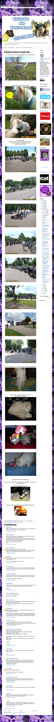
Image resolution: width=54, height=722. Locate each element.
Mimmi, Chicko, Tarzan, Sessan (12, 629)
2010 (42, 293)
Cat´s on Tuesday (46, 250)
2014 (42, 203)
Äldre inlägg (34, 710)
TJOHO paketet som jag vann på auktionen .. (46, 258)
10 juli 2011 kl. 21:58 (10, 617)
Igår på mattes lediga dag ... (45, 229)
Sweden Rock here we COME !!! (46, 282)
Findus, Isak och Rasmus (11, 658)
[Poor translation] (5, 6)
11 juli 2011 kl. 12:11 (10, 689)
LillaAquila (8, 608)
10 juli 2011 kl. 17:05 (10, 580)
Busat (9, 522)
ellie (7, 700)
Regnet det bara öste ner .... (45, 231)
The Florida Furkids (10, 573)
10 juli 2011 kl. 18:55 (10, 596)
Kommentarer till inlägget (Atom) (18, 712)
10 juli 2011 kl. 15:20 (11, 570)
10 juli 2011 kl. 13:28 (10, 544)
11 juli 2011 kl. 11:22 (10, 682)
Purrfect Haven (9, 620)
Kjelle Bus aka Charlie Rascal (45, 59)
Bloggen (5, 47)
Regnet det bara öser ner (45, 246)
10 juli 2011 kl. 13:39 (10, 552)
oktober (44, 212)
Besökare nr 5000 (44, 278)
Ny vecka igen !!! (45, 252)
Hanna (7, 693)
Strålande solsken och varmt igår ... (46, 254)
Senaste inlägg (7, 710)
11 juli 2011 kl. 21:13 (10, 706)
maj (43, 285)
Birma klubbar (11, 47)
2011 (42, 208)
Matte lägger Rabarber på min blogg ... (46, 274)
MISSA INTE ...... (45, 237)
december (44, 209)
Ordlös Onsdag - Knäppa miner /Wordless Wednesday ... (45, 262)
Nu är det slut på (45, 233)
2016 (42, 200)
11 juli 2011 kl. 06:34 (10, 664)
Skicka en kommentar (9, 708)
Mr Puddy (8, 648)
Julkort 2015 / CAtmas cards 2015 (24, 47)
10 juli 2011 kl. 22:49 (11, 625)
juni (43, 284)
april (43, 287)
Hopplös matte (16, 522)
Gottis (11, 522)
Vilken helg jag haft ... (46, 239)
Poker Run (21, 522)
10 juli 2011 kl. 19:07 (10, 605)
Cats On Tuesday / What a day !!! (46, 266)
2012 (42, 206)
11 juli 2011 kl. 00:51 (10, 655)
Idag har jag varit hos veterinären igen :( (45, 225)
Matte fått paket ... (46, 256)
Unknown (8, 668)
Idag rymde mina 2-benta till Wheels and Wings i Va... (45, 243)
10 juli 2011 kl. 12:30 (11, 531)
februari (44, 290)
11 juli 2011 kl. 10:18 (10, 673)
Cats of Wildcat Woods (11, 593)
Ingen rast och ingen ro (45, 223)
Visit (45, 172)
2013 (42, 205)
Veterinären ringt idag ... (45, 220)
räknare (41, 81)
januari (43, 291)
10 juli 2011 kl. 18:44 (10, 589)
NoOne (7, 556)
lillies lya (8, 527)
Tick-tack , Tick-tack (46, 279)
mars (43, 288)
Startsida (21, 710)
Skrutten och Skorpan (11, 677)
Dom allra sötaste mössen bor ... (45, 235)
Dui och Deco (9, 566)
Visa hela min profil (44, 76)
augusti (43, 215)
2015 (42, 202)
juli (43, 217)
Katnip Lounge (9, 599)
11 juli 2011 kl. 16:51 (10, 697)
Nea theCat (8, 583)
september (44, 214)
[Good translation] (2, 6)
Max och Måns (9, 547)
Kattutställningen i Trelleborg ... (46, 268)
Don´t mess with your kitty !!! (45, 249)
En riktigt (44, 218)
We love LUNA (9, 534)
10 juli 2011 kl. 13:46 (10, 562)
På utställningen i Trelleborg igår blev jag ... (45, 271)
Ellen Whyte (8, 685)
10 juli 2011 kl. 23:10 (11, 645)
